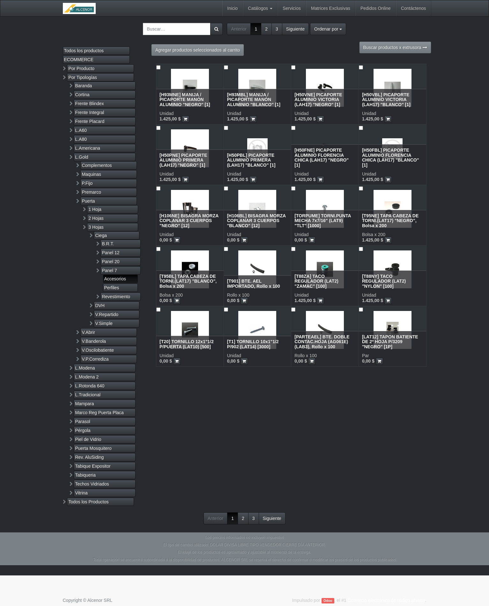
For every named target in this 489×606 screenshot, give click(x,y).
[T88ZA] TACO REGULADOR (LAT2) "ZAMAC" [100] (316, 281)
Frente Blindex (89, 103)
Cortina (82, 94)
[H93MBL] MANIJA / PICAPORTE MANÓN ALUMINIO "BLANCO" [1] (253, 99)
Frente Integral (89, 112)
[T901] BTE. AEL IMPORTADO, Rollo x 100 (253, 283)
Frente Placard (89, 121)
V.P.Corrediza (95, 359)
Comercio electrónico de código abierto (386, 600)
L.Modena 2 (87, 376)
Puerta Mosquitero (93, 448)
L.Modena (85, 368)
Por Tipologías (82, 77)
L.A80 (81, 139)
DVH (100, 305)
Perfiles (111, 287)
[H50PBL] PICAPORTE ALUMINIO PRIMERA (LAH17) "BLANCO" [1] (251, 160)
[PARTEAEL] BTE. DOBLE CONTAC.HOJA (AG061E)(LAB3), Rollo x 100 (321, 341)
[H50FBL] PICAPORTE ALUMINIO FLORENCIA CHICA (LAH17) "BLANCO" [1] (390, 157)
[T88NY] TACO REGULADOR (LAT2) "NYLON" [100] (384, 281)
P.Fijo (87, 183)
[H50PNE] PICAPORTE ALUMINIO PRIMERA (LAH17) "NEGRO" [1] (183, 160)
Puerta (88, 201)
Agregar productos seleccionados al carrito (197, 50)
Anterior (239, 29)
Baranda (83, 85)
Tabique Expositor (92, 466)
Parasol (82, 421)
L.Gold (81, 157)
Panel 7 (109, 270)
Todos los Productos (88, 501)
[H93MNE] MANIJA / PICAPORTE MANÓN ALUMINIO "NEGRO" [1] (184, 99)
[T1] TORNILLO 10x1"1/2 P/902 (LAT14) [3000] (253, 344)
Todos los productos (84, 50)
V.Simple (104, 323)
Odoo (327, 600)
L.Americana (87, 148)
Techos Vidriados (92, 484)
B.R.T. (108, 243)
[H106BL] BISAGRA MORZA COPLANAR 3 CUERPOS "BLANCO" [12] (256, 220)
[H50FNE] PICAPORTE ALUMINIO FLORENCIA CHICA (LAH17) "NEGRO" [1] (321, 157)
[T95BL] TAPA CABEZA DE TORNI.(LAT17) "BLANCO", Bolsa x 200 (188, 281)
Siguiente (295, 29)
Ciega (101, 235)
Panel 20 (110, 261)
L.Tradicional (87, 394)
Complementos (97, 165)
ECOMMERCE (79, 59)
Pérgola (82, 430)
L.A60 (81, 130)
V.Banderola (94, 341)
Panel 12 (110, 252)
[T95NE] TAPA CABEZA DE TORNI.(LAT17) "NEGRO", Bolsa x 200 (390, 220)
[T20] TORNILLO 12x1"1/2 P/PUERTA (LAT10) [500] (186, 344)
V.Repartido (106, 314)
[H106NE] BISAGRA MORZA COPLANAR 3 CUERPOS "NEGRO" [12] (189, 220)
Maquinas (91, 174)
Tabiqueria (85, 475)
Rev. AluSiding (89, 457)
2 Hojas (95, 218)
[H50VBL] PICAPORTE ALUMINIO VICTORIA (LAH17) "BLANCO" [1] (386, 99)
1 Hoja (94, 209)
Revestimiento (116, 296)
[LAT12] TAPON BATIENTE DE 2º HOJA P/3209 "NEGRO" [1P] (390, 341)
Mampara (84, 403)
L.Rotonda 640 (89, 385)
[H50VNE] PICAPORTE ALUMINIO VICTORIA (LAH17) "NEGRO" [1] (318, 99)
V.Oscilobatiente (98, 350)
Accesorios (115, 278)
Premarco (91, 192)
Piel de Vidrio (88, 439)
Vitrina (81, 492)
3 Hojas (95, 227)
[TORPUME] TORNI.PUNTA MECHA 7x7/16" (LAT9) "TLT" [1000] (322, 220)
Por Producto (81, 68)
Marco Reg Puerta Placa (99, 412)
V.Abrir (88, 332)
